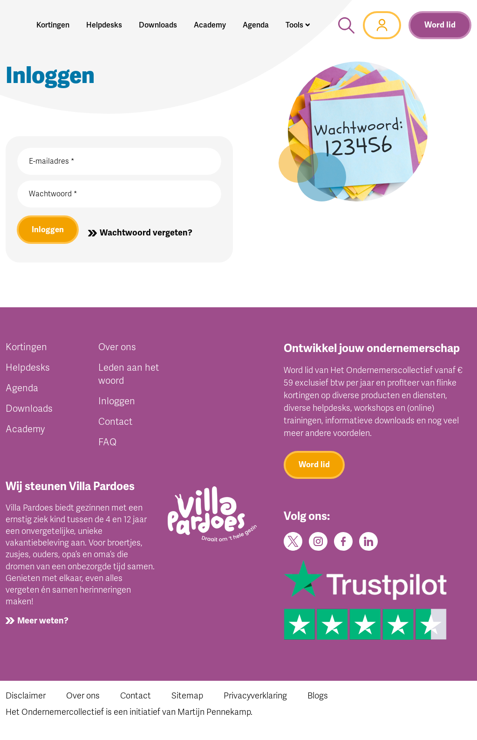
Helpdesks (28, 370)
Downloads (29, 411)
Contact (115, 424)
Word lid (440, 25)
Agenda (22, 390)
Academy (25, 431)
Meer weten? (42, 623)
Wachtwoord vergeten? (148, 234)
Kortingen (26, 349)
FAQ (107, 444)
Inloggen (49, 230)
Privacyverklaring (255, 701)
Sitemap (187, 701)
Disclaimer (26, 701)
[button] (298, 25)
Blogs (317, 701)
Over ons (117, 349)
